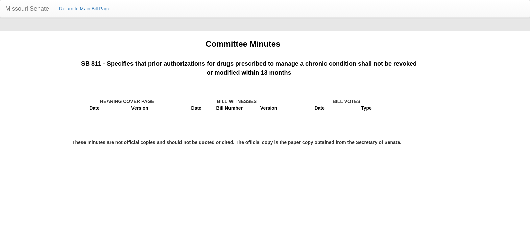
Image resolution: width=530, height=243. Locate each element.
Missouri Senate (27, 8)
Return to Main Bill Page (84, 8)
